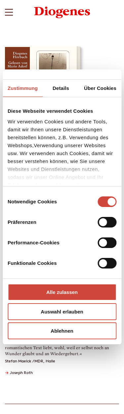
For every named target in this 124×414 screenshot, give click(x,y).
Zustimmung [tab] (23, 88)
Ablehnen (62, 331)
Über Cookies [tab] (100, 88)
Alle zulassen (62, 292)
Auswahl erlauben (62, 311)
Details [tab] (61, 88)
